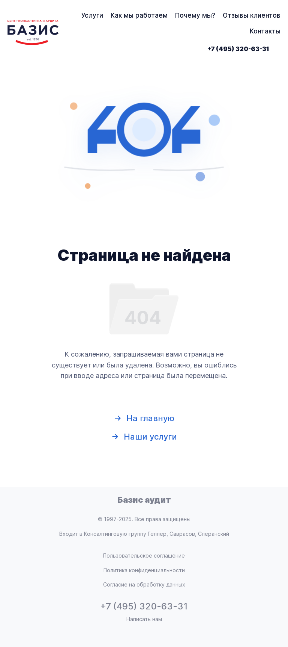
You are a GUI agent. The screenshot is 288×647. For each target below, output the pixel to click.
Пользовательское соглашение (144, 555)
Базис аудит (144, 500)
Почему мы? (195, 15)
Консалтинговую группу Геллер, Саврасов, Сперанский (156, 534)
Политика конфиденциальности (144, 570)
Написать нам (144, 619)
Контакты (265, 31)
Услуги (92, 15)
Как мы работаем (139, 15)
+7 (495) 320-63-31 (238, 49)
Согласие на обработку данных (144, 584)
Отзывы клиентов (251, 15)
